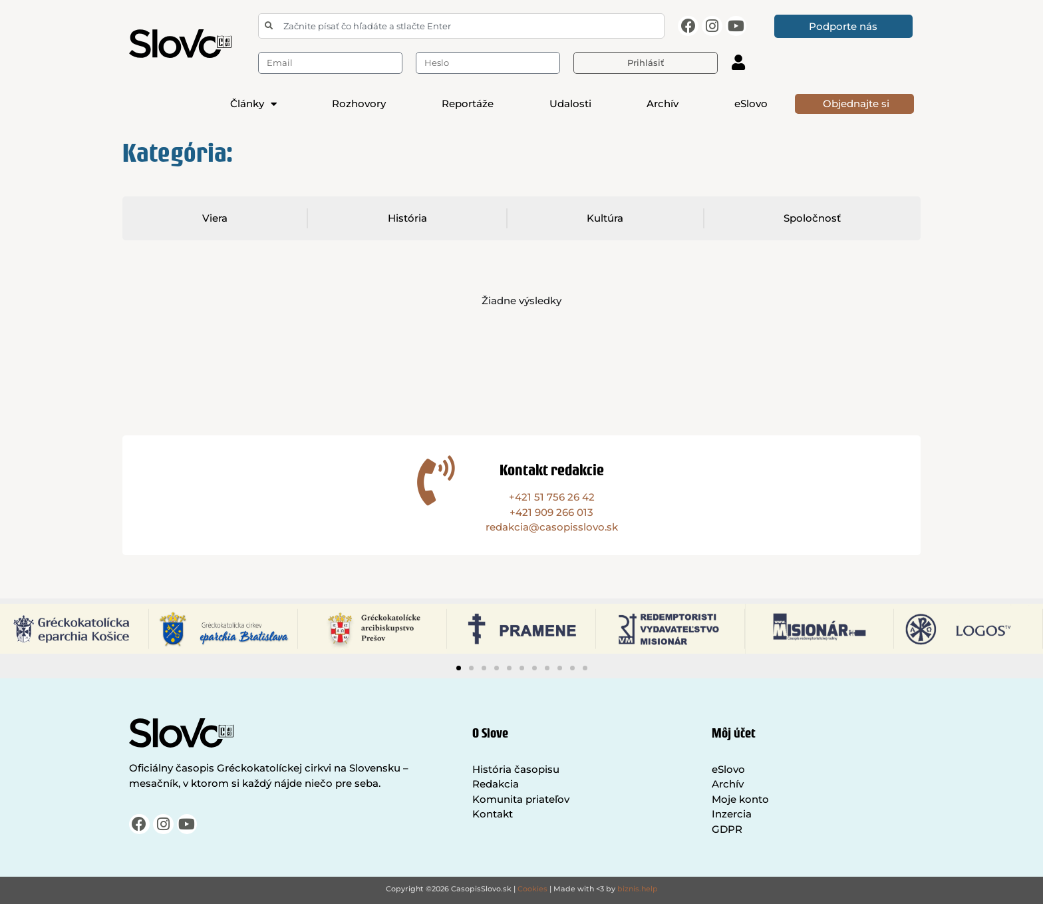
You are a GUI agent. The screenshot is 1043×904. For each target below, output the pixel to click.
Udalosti (570, 103)
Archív (662, 103)
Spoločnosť (812, 218)
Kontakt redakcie (552, 470)
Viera (214, 218)
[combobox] (461, 26)
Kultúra (605, 218)
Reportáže (468, 103)
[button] (458, 668)
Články (253, 104)
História (407, 218)
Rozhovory (359, 103)
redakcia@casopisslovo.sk (552, 527)
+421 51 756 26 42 (552, 497)
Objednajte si (856, 103)
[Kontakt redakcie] (436, 480)
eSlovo (751, 103)
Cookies (532, 888)
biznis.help (637, 888)
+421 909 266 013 (551, 512)
